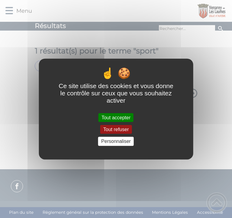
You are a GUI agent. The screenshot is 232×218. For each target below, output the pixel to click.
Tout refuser (116, 129)
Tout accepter (116, 117)
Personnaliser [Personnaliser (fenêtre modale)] (116, 141)
